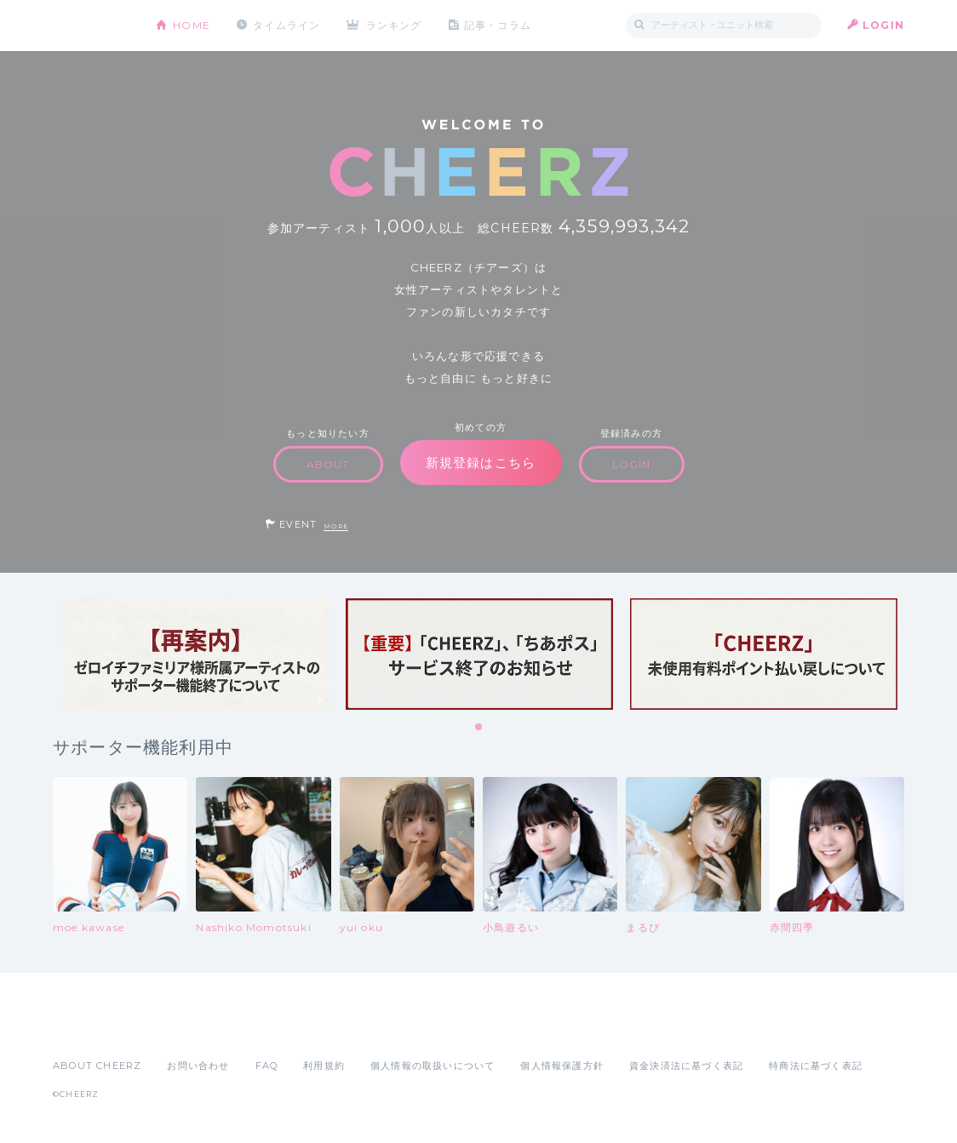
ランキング (394, 25)
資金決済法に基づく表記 (686, 1066)
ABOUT (328, 464)
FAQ (266, 1066)
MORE (336, 526)
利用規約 (324, 1066)
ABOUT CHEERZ (97, 1066)
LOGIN (883, 25)
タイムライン (286, 25)
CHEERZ (91, 26)
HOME (191, 25)
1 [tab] (479, 727)
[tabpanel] (195, 654)
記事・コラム (497, 25)
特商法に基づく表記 (815, 1066)
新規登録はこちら (481, 462)
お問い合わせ (198, 1066)
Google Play (182, 1028)
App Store (92, 1028)
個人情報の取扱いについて (432, 1066)
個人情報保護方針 (562, 1066)
